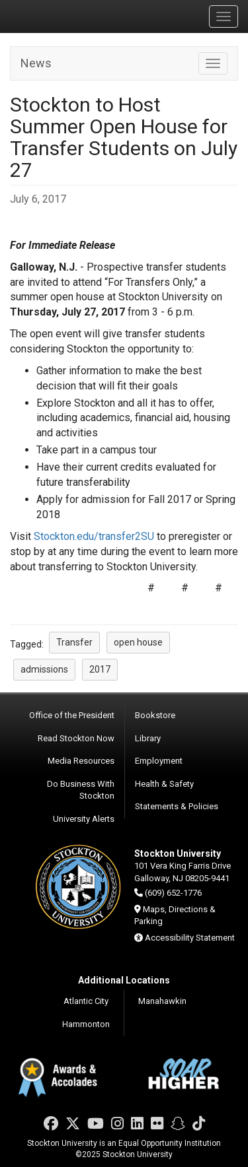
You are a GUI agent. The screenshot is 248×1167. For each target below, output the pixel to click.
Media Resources (81, 761)
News (36, 63)
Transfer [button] (74, 642)
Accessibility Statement (190, 938)
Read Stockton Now (76, 738)
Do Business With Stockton (80, 790)
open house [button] (138, 642)
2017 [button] (99, 669)
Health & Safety (164, 784)
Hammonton (86, 1024)
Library (148, 738)
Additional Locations (124, 980)
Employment (159, 761)
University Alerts (83, 819)
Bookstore (155, 715)
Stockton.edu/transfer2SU (94, 536)
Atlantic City (85, 1001)
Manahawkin (162, 1001)
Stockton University (73, 16)
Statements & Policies (176, 806)
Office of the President (71, 715)
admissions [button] (44, 669)
